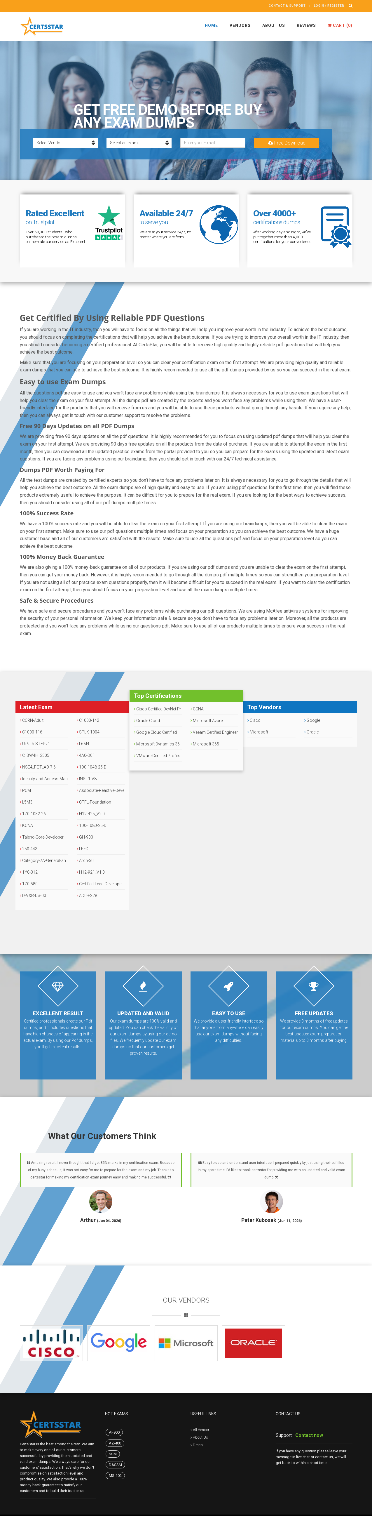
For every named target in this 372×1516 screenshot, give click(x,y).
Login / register (329, 5)
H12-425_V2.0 (91, 813)
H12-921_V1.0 (91, 872)
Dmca (198, 1445)
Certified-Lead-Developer (100, 884)
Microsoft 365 (205, 744)
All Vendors (202, 1430)
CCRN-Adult (31, 720)
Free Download (286, 143)
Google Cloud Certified (155, 732)
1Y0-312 (29, 872)
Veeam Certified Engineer (214, 732)
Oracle (311, 732)
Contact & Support (287, 5)
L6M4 (83, 743)
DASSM (115, 1465)
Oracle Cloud (147, 720)
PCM (25, 790)
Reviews (306, 25)
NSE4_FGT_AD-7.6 (38, 767)
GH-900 (85, 837)
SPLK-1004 (88, 732)
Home (211, 25)
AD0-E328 (87, 895)
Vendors (240, 25)
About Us (273, 25)
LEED (82, 848)
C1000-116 (31, 732)
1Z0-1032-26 (33, 813)
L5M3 (26, 802)
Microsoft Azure (207, 720)
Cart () (340, 25)
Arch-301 (86, 860)
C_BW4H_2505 (34, 755)
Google (312, 720)
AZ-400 (115, 1443)
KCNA (26, 825)
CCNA (197, 709)
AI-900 (114, 1432)
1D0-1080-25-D (91, 825)
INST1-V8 (87, 778)
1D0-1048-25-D (91, 767)
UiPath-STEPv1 (35, 743)
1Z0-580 (29, 884)
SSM (113, 1454)
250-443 (28, 848)
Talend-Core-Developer (42, 837)
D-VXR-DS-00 (33, 895)
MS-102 (115, 1475)
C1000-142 (88, 720)
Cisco (254, 720)
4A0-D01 (86, 755)
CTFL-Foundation (94, 802)
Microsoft (257, 732)
